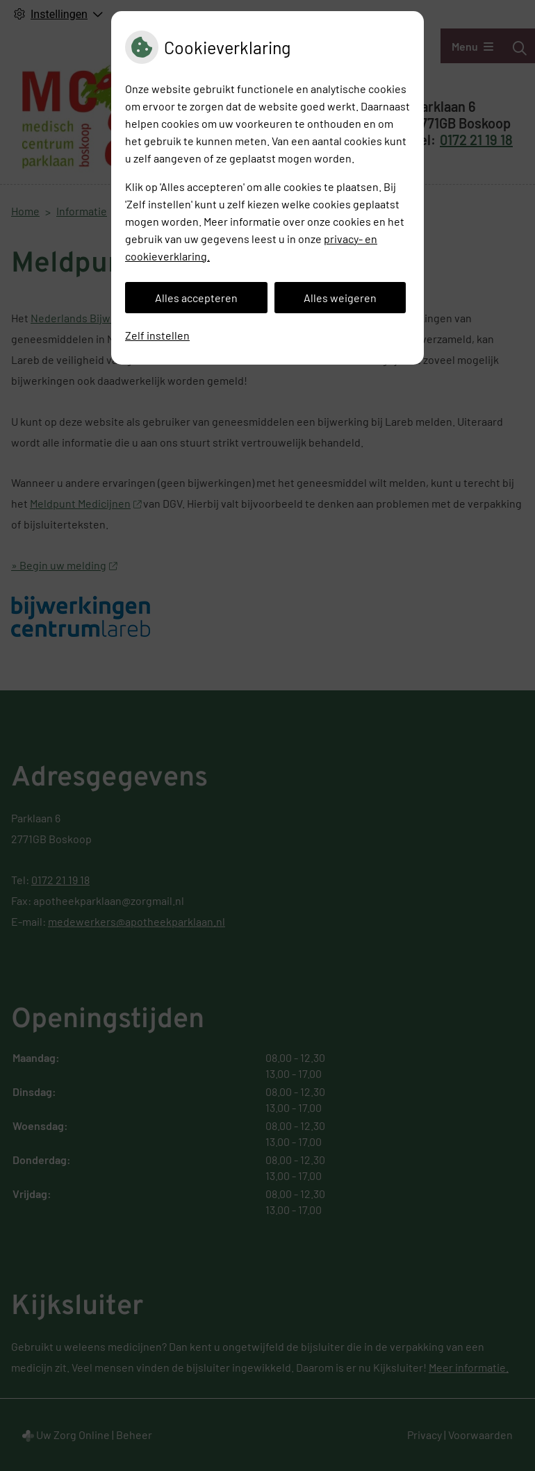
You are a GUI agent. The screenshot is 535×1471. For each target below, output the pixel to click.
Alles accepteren (196, 297)
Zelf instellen (157, 335)
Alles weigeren (340, 297)
